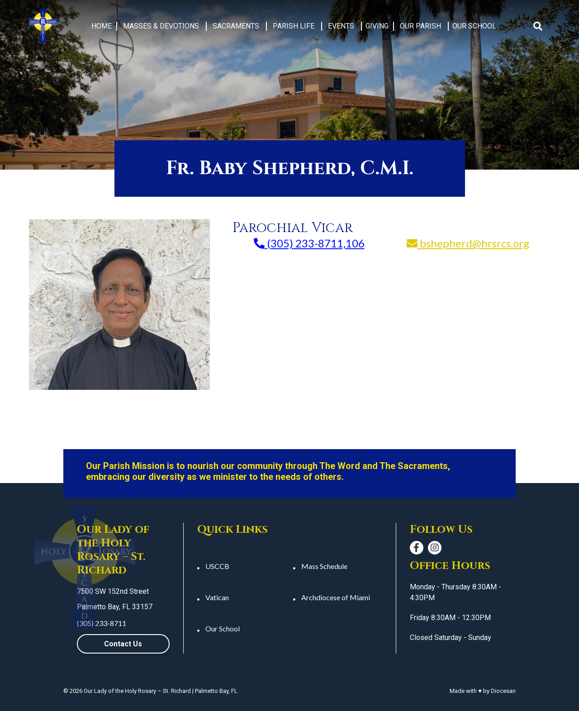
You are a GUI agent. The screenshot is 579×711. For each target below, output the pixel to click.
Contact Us (123, 644)
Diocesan (503, 690)
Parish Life (293, 26)
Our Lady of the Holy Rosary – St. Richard (137, 690)
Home (101, 26)
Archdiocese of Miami (335, 597)
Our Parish (420, 26)
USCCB (217, 566)
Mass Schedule (324, 566)
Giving (377, 26)
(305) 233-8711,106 (309, 243)
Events (341, 26)
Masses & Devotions (161, 26)
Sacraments (236, 26)
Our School (474, 26)
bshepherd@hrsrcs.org (468, 243)
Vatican (217, 597)
